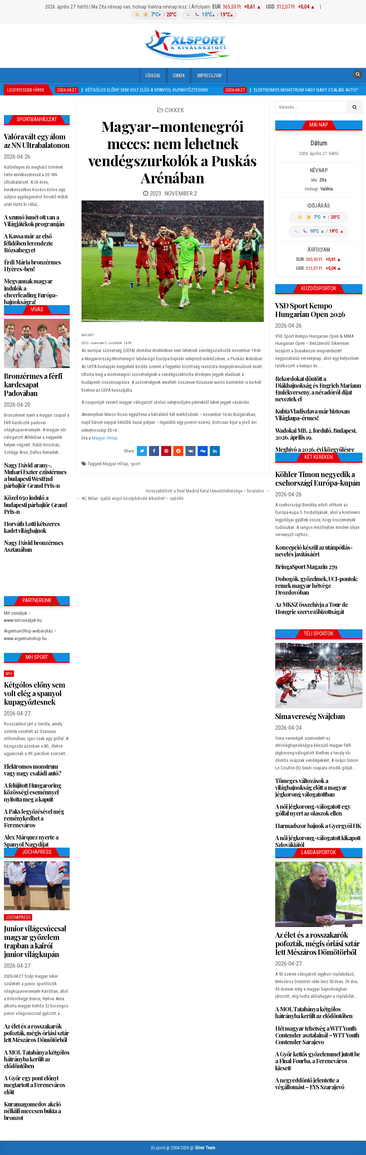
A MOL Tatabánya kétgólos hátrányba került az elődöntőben (36, 1059)
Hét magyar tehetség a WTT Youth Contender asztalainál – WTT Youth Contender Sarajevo (317, 1035)
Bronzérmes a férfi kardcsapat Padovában (33, 384)
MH (9, 673)
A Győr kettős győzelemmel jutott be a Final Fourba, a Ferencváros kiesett (317, 1060)
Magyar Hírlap (105, 438)
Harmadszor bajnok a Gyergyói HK (318, 825)
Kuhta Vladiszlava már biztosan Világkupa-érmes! (312, 414)
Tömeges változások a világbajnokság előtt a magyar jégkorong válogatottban (311, 787)
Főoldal (152, 75)
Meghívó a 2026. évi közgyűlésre (314, 449)
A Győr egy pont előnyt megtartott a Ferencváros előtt (34, 1084)
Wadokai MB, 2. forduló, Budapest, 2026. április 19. (315, 434)
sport (135, 463)
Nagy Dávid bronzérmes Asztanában (33, 546)
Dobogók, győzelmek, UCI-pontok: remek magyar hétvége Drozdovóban (316, 585)
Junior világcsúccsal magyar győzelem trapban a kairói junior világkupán (35, 941)
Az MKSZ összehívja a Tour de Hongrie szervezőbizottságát (311, 608)
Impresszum (209, 75)
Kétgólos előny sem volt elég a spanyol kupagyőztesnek (34, 693)
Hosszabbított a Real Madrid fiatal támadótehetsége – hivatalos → (207, 491)
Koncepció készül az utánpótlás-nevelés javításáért (313, 551)
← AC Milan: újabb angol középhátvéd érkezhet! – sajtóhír (130, 498)
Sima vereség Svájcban (310, 716)
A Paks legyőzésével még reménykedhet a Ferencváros (34, 818)
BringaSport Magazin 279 (306, 566)
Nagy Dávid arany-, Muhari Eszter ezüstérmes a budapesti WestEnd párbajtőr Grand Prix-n (35, 475)
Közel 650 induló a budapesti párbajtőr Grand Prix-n (35, 504)
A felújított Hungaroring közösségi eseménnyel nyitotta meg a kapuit (32, 792)
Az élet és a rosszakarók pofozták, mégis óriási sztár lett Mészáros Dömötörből (36, 1033)
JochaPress (18, 917)
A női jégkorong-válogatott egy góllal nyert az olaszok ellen (312, 810)
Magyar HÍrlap (115, 463)
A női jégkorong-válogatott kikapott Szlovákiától (317, 841)
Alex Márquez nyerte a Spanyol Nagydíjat (31, 840)
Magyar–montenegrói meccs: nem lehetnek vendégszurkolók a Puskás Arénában (172, 152)
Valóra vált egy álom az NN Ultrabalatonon (36, 141)
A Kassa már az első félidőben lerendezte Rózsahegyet (28, 242)
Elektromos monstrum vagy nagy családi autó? (32, 770)
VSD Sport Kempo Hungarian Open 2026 (310, 310)
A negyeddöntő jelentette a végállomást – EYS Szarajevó (309, 1083)
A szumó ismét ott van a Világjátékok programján (34, 220)
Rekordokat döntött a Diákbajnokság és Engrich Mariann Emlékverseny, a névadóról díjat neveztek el (318, 389)
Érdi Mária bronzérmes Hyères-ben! (32, 265)
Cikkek (179, 75)
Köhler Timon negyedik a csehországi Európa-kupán (317, 478)
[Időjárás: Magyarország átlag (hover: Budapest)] (183, 14)
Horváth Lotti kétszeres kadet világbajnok (32, 527)
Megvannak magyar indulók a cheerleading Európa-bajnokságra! (31, 291)
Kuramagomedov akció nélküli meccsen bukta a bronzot (32, 1110)
